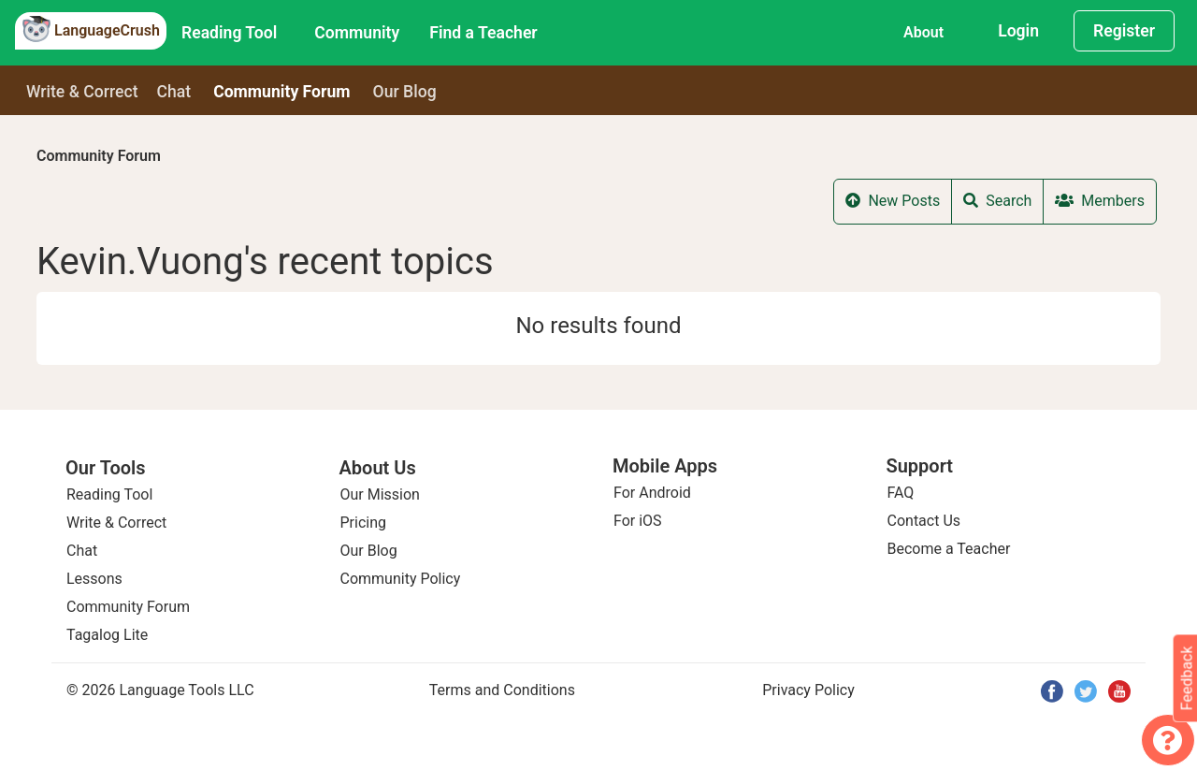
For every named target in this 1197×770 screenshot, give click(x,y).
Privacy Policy (808, 690)
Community (356, 32)
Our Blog (368, 550)
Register (1124, 31)
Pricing (363, 522)
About (923, 32)
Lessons (94, 579)
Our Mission (380, 494)
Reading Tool (229, 32)
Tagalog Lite (107, 635)
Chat (174, 91)
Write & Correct (82, 91)
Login (1018, 31)
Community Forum (98, 156)
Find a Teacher (483, 32)
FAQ (901, 492)
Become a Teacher (949, 549)
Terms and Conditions (502, 690)
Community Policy (400, 579)
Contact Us (924, 521)
